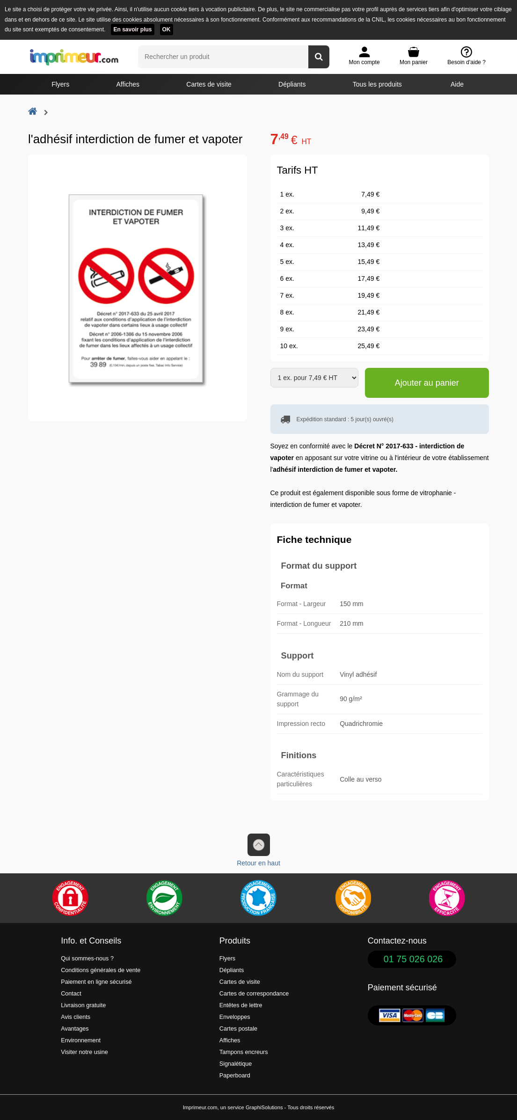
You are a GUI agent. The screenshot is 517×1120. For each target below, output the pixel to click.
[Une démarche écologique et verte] (164, 898)
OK (166, 29)
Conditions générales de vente (100, 970)
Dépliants (292, 84)
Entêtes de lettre (240, 1005)
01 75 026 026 (413, 959)
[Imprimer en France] (258, 898)
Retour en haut (258, 850)
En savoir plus (132, 29)
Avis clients (75, 1017)
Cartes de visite (208, 84)
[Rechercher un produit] (318, 56)
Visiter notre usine (84, 1052)
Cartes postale (238, 1028)
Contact (71, 993)
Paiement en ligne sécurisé (96, 982)
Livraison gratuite (83, 1005)
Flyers (60, 84)
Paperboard (234, 1075)
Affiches (128, 84)
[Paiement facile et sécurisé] (70, 898)
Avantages (74, 1028)
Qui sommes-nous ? (87, 958)
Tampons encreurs (243, 1052)
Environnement (81, 1040)
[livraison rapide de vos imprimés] (353, 898)
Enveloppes (234, 1017)
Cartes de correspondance (254, 993)
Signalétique (235, 1064)
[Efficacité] (447, 898)
